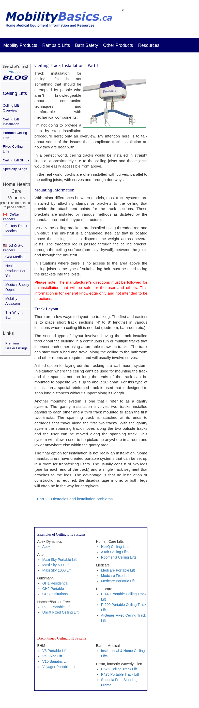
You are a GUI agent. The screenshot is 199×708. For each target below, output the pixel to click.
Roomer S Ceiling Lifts (118, 557)
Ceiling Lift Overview (11, 108)
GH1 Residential (55, 583)
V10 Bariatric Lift (55, 661)
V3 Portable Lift (54, 651)
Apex (46, 547)
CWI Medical (15, 257)
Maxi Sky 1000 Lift (56, 570)
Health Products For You (15, 271)
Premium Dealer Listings (16, 345)
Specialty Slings (15, 169)
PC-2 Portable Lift (56, 607)
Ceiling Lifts (15, 93)
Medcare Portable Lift (118, 570)
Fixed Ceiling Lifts (13, 149)
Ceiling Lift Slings (16, 160)
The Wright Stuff (13, 315)
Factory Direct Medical (16, 228)
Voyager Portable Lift (58, 667)
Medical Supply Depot (17, 287)
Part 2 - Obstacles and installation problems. (75, 499)
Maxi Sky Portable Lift (59, 560)
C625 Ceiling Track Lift (119, 669)
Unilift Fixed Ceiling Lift (60, 612)
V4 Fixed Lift (52, 656)
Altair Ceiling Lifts (115, 552)
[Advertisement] (176, 149)
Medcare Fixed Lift (115, 576)
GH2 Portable (53, 589)
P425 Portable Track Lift (120, 674)
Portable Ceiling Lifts (15, 135)
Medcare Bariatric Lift (118, 581)
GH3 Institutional (55, 594)
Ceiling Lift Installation (11, 121)
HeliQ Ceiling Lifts (115, 547)
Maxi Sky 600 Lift (55, 565)
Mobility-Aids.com (12, 301)
